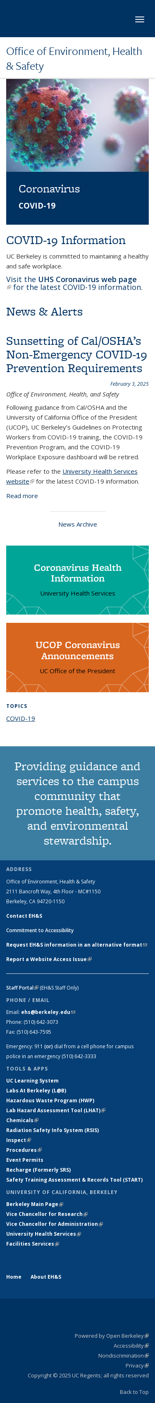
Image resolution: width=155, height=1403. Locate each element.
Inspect (18, 1140)
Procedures (24, 1150)
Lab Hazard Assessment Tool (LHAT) (55, 1110)
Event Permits (24, 1159)
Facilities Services (32, 1243)
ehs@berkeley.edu (48, 1012)
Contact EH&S (24, 915)
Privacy (137, 1365)
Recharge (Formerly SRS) (38, 1169)
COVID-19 (20, 718)
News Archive (77, 524)
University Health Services (43, 1233)
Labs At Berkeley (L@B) (36, 1090)
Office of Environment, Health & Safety (74, 58)
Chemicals (22, 1120)
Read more (22, 495)
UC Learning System (32, 1080)
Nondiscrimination (123, 1355)
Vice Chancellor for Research (47, 1214)
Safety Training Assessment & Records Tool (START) (74, 1179)
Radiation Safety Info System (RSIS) (52, 1130)
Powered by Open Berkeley (112, 1335)
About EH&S (46, 1276)
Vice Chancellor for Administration (54, 1223)
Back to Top (134, 1392)
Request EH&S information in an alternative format (76, 944)
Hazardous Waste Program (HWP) (50, 1100)
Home (13, 1276)
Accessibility (131, 1345)
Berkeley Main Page (34, 1204)
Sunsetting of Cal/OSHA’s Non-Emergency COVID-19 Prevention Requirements (76, 354)
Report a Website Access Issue (49, 959)
